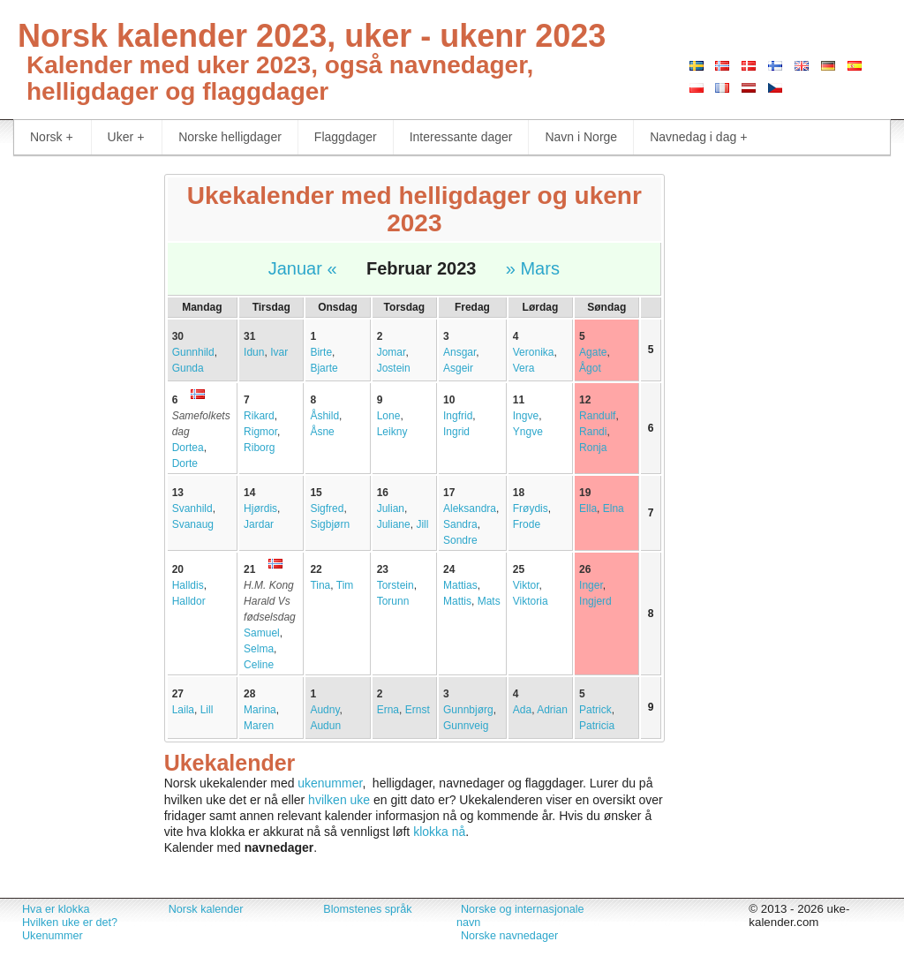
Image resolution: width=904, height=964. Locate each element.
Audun (325, 725)
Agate (592, 352)
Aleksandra (469, 508)
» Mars (533, 268)
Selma (259, 649)
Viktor (526, 585)
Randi (592, 432)
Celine (259, 665)
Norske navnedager (509, 936)
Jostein (394, 368)
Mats (489, 601)
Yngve (528, 432)
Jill (422, 524)
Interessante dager (461, 137)
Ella (588, 508)
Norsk (51, 137)
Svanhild (192, 508)
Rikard (259, 416)
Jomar (391, 352)
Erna (388, 710)
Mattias (460, 585)
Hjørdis (260, 508)
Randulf (597, 416)
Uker (126, 137)
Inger (591, 585)
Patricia (596, 725)
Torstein (395, 585)
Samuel (262, 633)
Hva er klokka (55, 909)
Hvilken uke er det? (69, 922)
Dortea (188, 447)
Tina (320, 585)
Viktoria (530, 601)
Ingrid (456, 432)
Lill (207, 710)
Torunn (393, 601)
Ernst (417, 710)
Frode (526, 524)
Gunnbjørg (468, 710)
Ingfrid (457, 416)
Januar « (302, 268)
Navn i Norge (581, 137)
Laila (183, 710)
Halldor (189, 601)
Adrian (552, 710)
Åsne (322, 432)
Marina (260, 710)
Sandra (460, 524)
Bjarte (323, 368)
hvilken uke (339, 800)
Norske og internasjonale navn (520, 916)
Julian (390, 508)
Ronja (592, 447)
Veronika (533, 352)
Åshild (324, 416)
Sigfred (326, 508)
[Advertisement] (75, 438)
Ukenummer (52, 936)
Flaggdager (345, 137)
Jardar (259, 524)
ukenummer (330, 783)
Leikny (392, 432)
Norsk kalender (206, 909)
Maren (259, 725)
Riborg (259, 447)
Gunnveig (465, 725)
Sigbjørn (330, 524)
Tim (345, 585)
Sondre (460, 540)
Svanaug (193, 524)
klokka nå (439, 832)
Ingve (526, 416)
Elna (613, 508)
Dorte (185, 463)
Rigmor (260, 432)
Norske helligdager (230, 137)
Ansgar (459, 352)
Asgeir (458, 368)
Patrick (595, 710)
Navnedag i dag (698, 137)
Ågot (590, 368)
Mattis (457, 601)
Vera (524, 368)
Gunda (188, 368)
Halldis (188, 585)
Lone (389, 416)
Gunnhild (193, 352)
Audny (324, 710)
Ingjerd (595, 601)
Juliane (394, 524)
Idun (254, 352)
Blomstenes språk (367, 909)
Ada (522, 710)
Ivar (279, 352)
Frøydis (530, 508)
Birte (321, 352)
